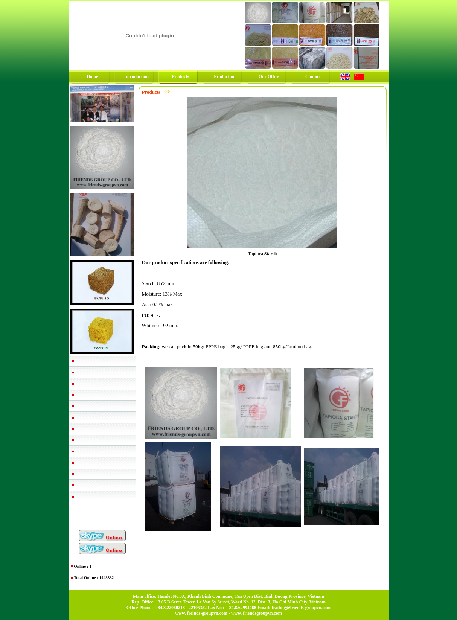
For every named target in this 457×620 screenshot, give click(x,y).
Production (224, 76)
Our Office (269, 76)
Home (92, 76)
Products (180, 76)
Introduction (136, 76)
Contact (313, 76)
